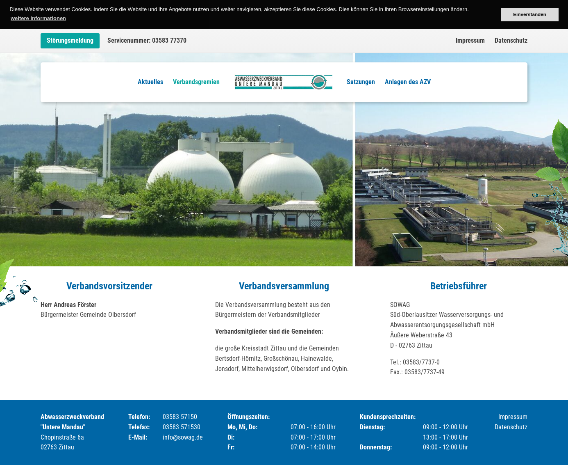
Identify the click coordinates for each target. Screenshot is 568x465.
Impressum (470, 40)
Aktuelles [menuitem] (150, 82)
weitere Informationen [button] (38, 18)
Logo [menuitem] (283, 82)
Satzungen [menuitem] (361, 82)
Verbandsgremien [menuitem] (196, 82)
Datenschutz (511, 40)
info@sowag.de (183, 437)
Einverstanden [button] (529, 14)
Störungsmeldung (70, 40)
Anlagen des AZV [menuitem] (408, 82)
